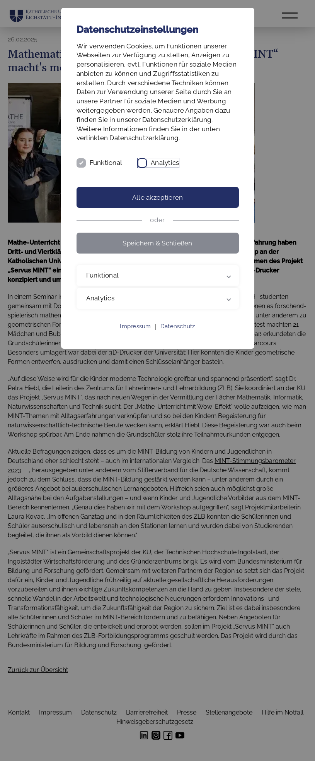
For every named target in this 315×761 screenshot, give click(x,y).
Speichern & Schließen (157, 243)
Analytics (165, 162)
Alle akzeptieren (157, 197)
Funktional (106, 162)
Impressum (135, 326)
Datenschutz (177, 326)
